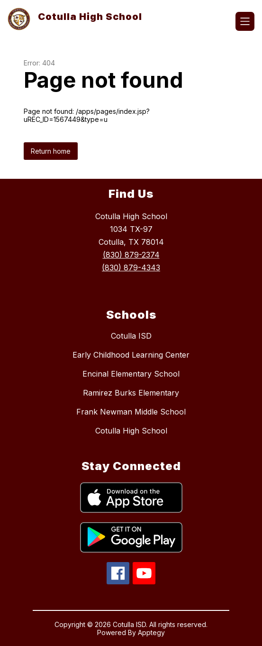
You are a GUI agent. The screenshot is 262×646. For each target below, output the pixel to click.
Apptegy (151, 632)
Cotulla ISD (131, 336)
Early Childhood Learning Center (131, 355)
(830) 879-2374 (131, 254)
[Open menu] (244, 21)
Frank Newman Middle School (131, 411)
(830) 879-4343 (131, 267)
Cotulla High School (131, 430)
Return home (51, 151)
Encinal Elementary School (131, 373)
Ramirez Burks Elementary (131, 392)
